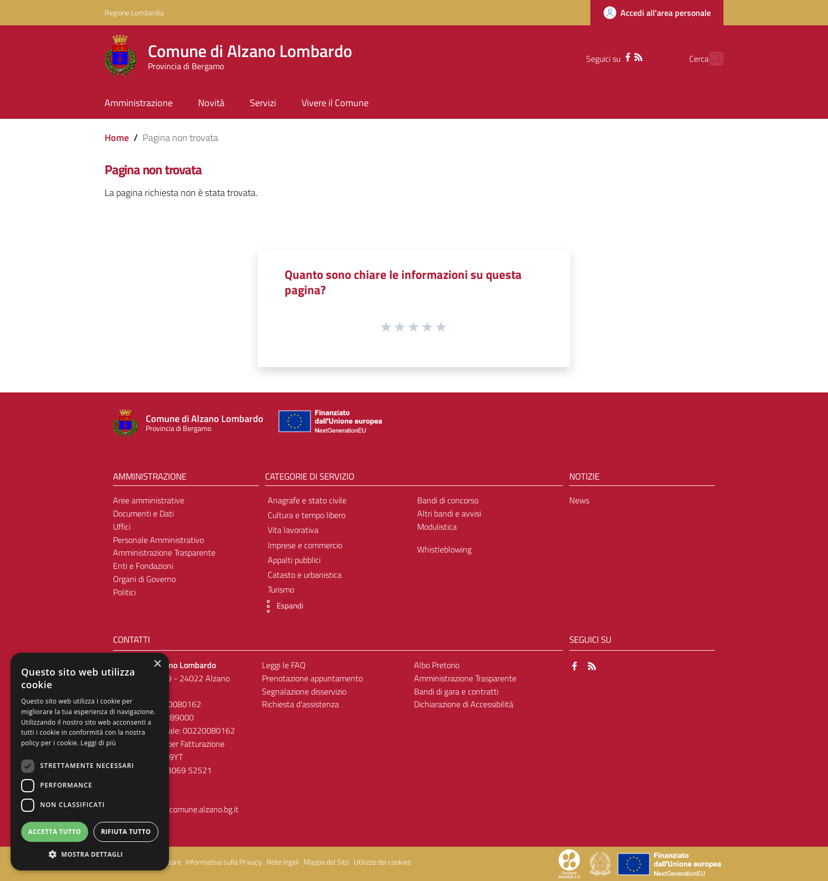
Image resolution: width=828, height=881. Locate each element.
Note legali (283, 862)
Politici (124, 592)
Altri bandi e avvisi (449, 513)
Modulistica (437, 526)
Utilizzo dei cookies (382, 862)
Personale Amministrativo (158, 539)
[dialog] (90, 761)
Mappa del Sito (326, 862)
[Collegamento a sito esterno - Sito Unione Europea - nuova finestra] (329, 423)
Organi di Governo (144, 579)
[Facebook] (609, 56)
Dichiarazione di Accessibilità (463, 704)
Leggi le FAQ (284, 665)
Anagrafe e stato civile (307, 500)
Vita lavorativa (293, 529)
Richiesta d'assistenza (300, 704)
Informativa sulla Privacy (224, 862)
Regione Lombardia (134, 12)
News (579, 500)
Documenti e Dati (143, 513)
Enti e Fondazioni (143, 565)
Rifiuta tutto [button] (126, 831)
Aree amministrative (148, 500)
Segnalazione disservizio (304, 691)
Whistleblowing (444, 549)
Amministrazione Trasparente (164, 552)
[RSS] (619, 56)
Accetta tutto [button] (54, 831)
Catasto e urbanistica (305, 574)
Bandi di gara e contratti (456, 691)
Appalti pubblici (294, 560)
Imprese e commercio (305, 545)
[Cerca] (710, 58)
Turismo (281, 589)
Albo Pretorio (436, 665)
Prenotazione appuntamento (312, 678)
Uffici (121, 526)
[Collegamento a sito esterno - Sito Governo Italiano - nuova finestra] (601, 863)
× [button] (157, 664)
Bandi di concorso (447, 500)
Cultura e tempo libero (306, 515)
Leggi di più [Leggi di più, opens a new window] (98, 742)
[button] (281, 606)
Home (117, 137)
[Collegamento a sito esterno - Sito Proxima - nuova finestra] (569, 863)
